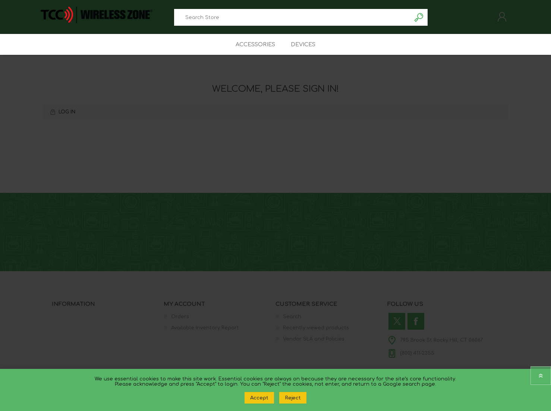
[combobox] (292, 18)
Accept (259, 398)
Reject (293, 398)
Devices (304, 48)
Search (419, 18)
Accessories (254, 48)
